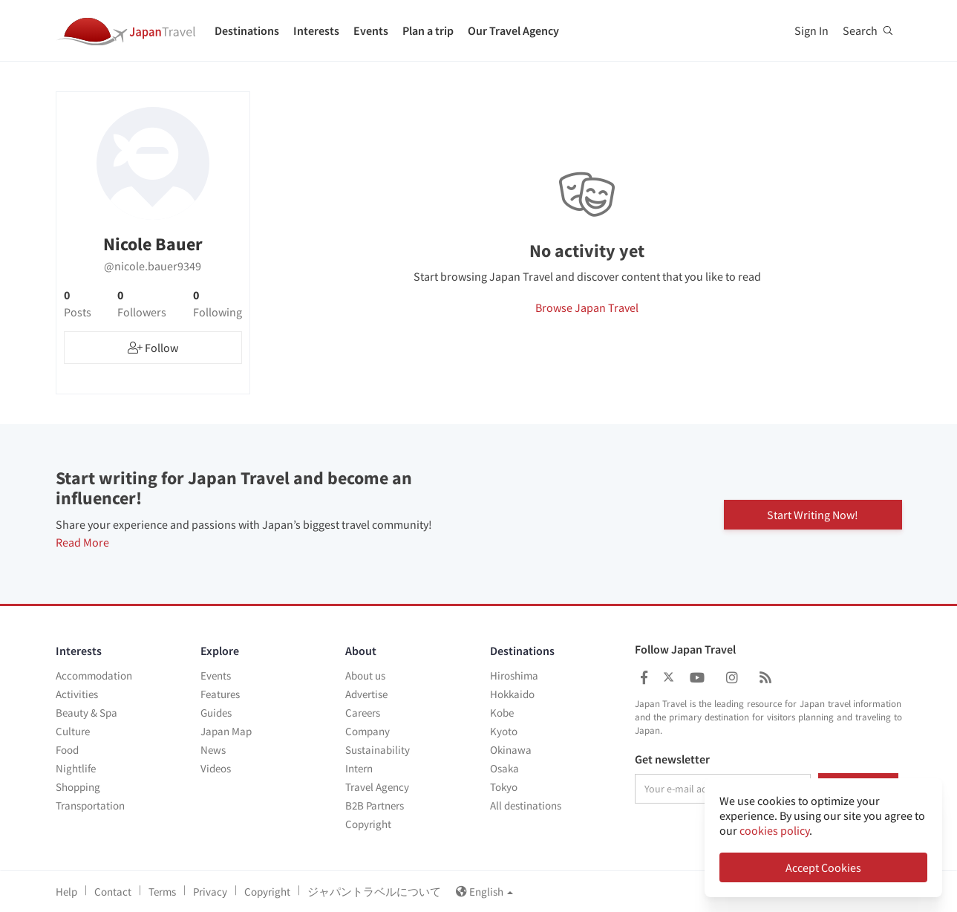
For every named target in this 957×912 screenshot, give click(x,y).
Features (220, 694)
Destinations (247, 30)
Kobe (502, 713)
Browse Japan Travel (586, 307)
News (213, 750)
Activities (77, 694)
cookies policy (774, 830)
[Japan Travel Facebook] (644, 677)
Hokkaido (512, 694)
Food (67, 750)
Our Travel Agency (513, 30)
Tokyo (503, 787)
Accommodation (94, 675)
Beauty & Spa (86, 713)
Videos (215, 768)
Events (370, 30)
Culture (73, 731)
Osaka (504, 768)
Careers (362, 713)
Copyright (368, 824)
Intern (359, 768)
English (484, 892)
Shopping (78, 787)
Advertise (366, 694)
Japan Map (226, 731)
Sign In (811, 30)
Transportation (90, 805)
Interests (316, 30)
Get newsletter (672, 759)
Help (66, 892)
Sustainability (377, 750)
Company (367, 731)
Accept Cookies (823, 867)
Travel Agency (377, 787)
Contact (112, 892)
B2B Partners (374, 805)
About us (365, 675)
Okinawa (511, 750)
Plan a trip (428, 30)
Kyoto (503, 731)
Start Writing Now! (812, 514)
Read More (82, 542)
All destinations (525, 805)
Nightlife (76, 768)
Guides (216, 713)
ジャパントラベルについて (374, 892)
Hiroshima (514, 675)
